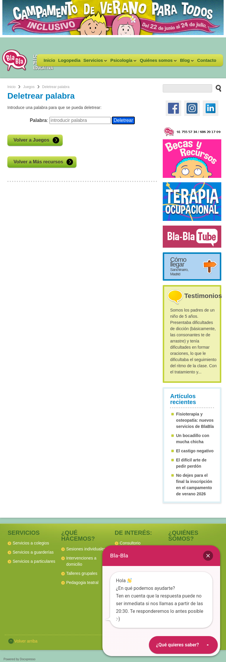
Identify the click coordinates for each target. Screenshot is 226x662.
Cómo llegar (179, 266)
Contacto (206, 60)
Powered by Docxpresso (19, 659)
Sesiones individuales (86, 549)
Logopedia (69, 60)
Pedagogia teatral (82, 582)
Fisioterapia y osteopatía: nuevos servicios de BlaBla (195, 420)
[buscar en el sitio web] (216, 88)
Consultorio (130, 543)
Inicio (49, 60)
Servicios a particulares (34, 561)
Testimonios (203, 295)
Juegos (29, 87)
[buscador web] (187, 88)
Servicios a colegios (31, 543)
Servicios (94, 62)
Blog (186, 62)
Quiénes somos (157, 62)
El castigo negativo (195, 450)
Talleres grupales (81, 573)
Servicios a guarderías (33, 552)
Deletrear (123, 120)
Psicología (123, 62)
